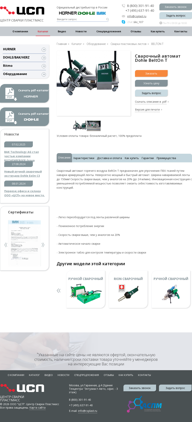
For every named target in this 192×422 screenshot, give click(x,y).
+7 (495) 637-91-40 (139, 10)
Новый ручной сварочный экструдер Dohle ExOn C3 (23, 174)
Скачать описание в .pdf (150, 101)
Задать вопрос (175, 15)
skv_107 (135, 22)
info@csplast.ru (136, 16)
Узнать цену (151, 83)
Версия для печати (147, 109)
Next (43, 245)
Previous (6, 245)
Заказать (151, 73)
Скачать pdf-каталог (33, 92)
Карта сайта (37, 407)
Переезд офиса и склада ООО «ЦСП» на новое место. (24, 193)
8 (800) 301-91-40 (140, 6)
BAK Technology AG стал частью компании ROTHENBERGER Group (21, 154)
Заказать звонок (176, 7)
